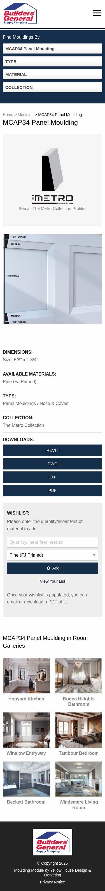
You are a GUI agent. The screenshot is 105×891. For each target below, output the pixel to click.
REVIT (52, 450)
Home (8, 114)
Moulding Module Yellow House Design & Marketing (52, 872)
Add (53, 568)
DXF (52, 477)
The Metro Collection (23, 425)
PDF (52, 490)
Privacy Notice (52, 882)
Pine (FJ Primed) (19, 381)
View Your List (52, 581)
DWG (52, 464)
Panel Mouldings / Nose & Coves (35, 403)
